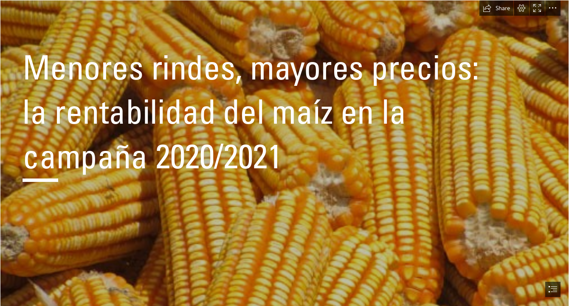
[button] (496, 8)
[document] (284, 153)
